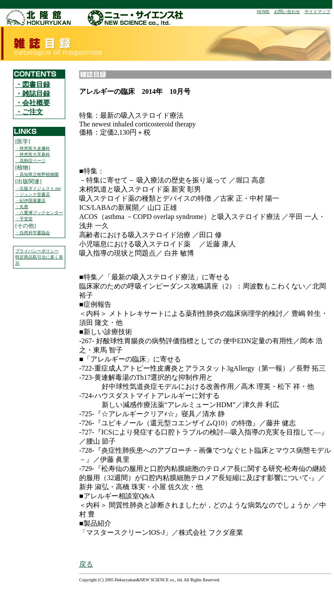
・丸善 (21, 206)
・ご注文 (29, 112)
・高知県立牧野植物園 (37, 174)
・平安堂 (24, 218)
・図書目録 (32, 84)
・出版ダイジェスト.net (38, 188)
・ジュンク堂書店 (32, 194)
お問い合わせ (287, 11)
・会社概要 (32, 102)
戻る (86, 564)
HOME (263, 11)
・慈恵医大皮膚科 (32, 148)
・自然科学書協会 (32, 232)
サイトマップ (317, 11)
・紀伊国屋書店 (30, 200)
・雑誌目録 (32, 93)
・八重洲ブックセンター (39, 212)
